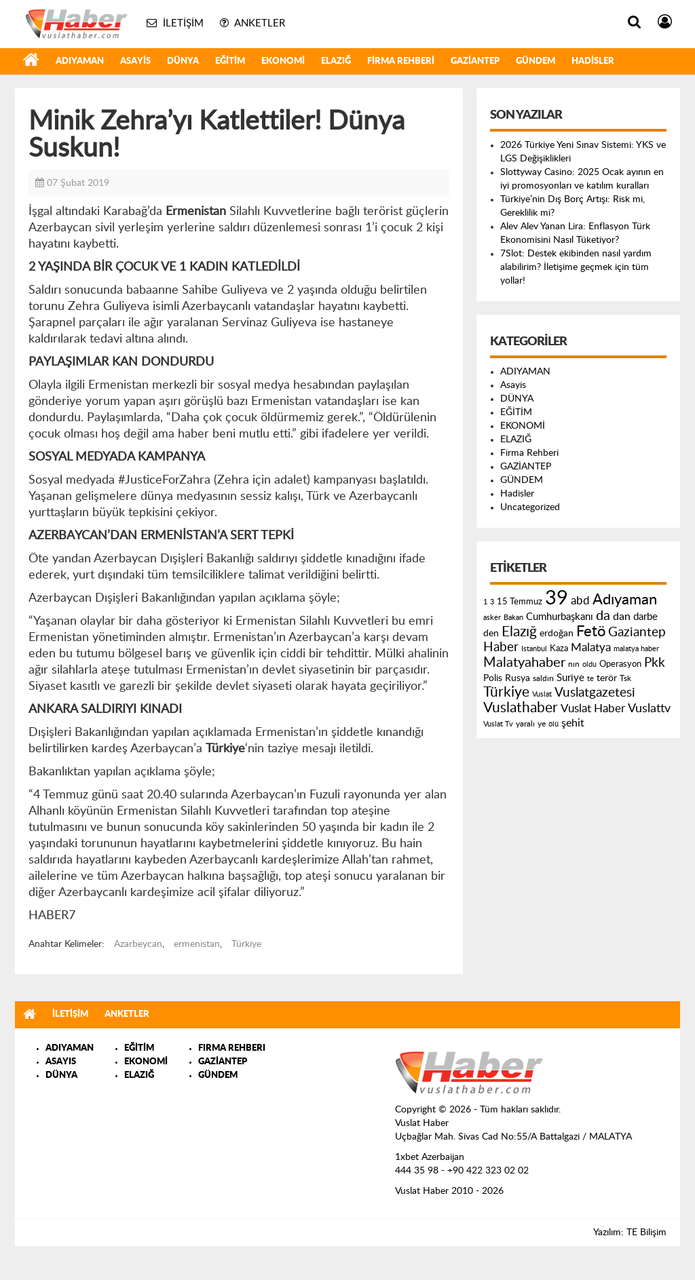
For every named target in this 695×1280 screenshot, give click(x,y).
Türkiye (246, 944)
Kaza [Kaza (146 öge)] (559, 648)
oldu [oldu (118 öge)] (589, 664)
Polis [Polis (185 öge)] (492, 678)
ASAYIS (60, 1062)
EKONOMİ (283, 61)
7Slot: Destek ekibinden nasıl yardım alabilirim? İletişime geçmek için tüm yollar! (576, 267)
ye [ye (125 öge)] (542, 724)
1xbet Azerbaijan (429, 1157)
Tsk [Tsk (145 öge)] (625, 678)
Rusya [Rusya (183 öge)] (517, 678)
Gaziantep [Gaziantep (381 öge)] (637, 632)
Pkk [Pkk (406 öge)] (654, 663)
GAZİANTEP (475, 61)
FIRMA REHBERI (231, 1048)
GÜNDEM (535, 61)
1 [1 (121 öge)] (485, 602)
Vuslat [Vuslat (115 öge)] (542, 694)
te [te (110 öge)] (590, 678)
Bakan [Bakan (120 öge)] (513, 617)
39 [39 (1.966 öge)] (556, 598)
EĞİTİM (230, 61)
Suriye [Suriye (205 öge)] (570, 678)
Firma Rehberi (400, 61)
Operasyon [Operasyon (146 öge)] (620, 664)
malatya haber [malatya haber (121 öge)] (636, 649)
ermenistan (197, 944)
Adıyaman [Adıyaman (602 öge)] (625, 600)
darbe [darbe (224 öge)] (645, 617)
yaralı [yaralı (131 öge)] (525, 724)
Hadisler (592, 61)
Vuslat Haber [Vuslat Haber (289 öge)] (593, 708)
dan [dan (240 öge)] (622, 616)
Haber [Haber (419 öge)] (501, 647)
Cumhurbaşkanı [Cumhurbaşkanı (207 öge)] (559, 617)
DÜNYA (183, 61)
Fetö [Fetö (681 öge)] (590, 631)
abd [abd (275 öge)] (580, 601)
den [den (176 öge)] (491, 633)
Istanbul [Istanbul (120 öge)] (534, 649)
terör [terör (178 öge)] (607, 678)
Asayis (135, 61)
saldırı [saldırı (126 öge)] (543, 678)
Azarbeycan (138, 944)
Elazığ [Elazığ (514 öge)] (519, 632)
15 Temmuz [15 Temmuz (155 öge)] (519, 602)
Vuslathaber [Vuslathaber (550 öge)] (520, 708)
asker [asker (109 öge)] (492, 617)
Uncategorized (530, 507)
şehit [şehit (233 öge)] (572, 723)
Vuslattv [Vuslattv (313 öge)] (649, 708)
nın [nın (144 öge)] (574, 664)
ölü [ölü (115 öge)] (553, 724)
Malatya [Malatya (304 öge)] (591, 647)
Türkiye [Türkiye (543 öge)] (506, 692)
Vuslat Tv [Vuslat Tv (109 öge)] (498, 724)
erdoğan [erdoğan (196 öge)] (557, 633)
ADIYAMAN (80, 61)
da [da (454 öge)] (603, 616)
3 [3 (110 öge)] (492, 602)
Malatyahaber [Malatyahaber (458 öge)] (524, 663)
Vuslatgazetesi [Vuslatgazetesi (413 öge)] (595, 692)
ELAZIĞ (336, 61)
